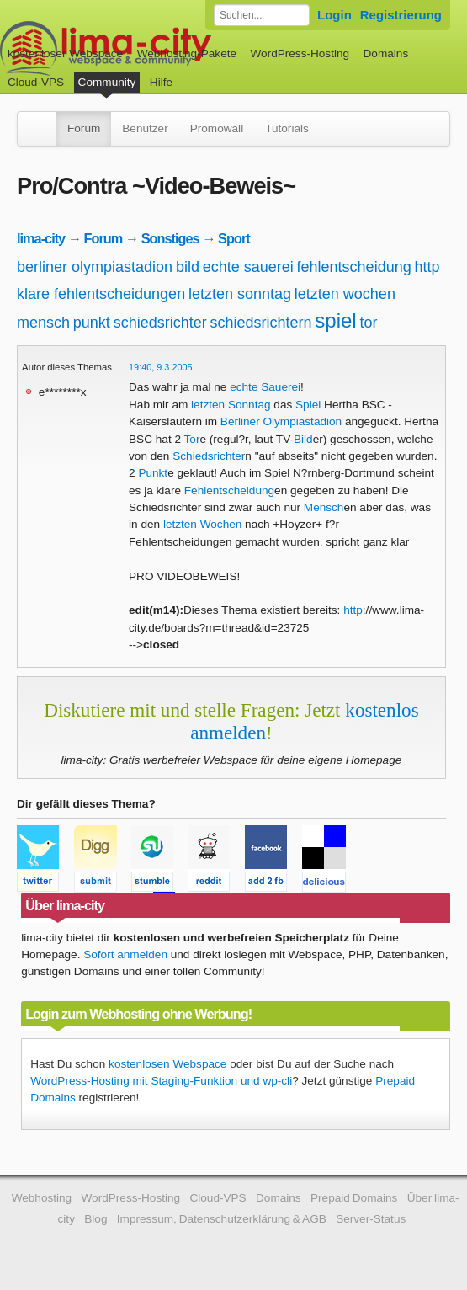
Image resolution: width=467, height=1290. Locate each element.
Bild (303, 439)
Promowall (216, 128)
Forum (83, 128)
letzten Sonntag (230, 404)
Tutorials (287, 128)
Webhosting (42, 1197)
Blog (95, 1219)
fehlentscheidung (354, 267)
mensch (43, 322)
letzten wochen (345, 293)
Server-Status (371, 1219)
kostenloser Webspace (65, 53)
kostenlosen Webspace (167, 1064)
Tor (192, 439)
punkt (91, 322)
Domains (386, 53)
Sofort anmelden (125, 954)
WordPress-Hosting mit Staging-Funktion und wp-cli (161, 1080)
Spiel (308, 404)
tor (368, 322)
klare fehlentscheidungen (101, 293)
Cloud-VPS (36, 82)
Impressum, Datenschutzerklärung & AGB (221, 1219)
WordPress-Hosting (299, 53)
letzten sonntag (239, 293)
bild (187, 267)
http (426, 267)
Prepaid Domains (353, 1197)
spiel (335, 320)
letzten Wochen (202, 524)
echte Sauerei (265, 387)
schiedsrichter (160, 322)
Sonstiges (170, 238)
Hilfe (161, 82)
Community (107, 82)
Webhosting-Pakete (186, 53)
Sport (234, 238)
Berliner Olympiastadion (281, 421)
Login (334, 15)
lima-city (41, 238)
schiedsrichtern (260, 322)
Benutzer (144, 128)
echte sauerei (248, 267)
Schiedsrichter (208, 456)
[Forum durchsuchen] (262, 15)
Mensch (324, 507)
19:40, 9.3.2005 (161, 367)
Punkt (152, 472)
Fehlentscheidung (229, 490)
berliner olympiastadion (94, 267)
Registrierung (401, 15)
